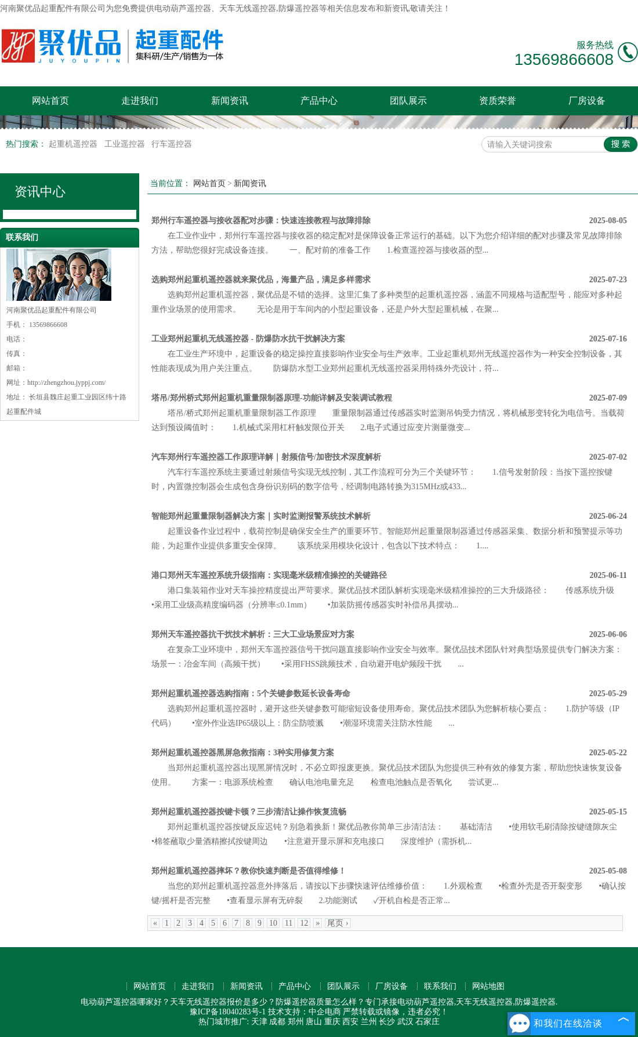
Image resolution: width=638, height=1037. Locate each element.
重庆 (332, 1021)
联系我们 (440, 986)
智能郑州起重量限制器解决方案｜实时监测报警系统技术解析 (261, 516)
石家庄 (427, 1021)
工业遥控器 (125, 144)
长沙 (387, 1021)
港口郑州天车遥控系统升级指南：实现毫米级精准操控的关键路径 (269, 575)
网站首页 (50, 100)
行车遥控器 (171, 144)
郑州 (296, 1021)
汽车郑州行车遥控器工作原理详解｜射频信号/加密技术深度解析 (266, 457)
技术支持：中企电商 (304, 1011)
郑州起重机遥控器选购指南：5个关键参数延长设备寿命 (250, 693)
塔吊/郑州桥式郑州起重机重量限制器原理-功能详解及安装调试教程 (271, 398)
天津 (259, 1021)
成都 (277, 1021)
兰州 (369, 1021)
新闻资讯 (229, 100)
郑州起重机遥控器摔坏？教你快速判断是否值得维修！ (248, 871)
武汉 (405, 1021)
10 (273, 923)
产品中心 (319, 100)
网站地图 (488, 986)
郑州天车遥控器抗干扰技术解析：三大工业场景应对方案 (252, 634)
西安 (350, 1021)
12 (304, 923)
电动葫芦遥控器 (182, 8)
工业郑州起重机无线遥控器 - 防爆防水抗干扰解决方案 (248, 338)
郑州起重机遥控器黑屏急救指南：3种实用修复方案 (242, 752)
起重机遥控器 (74, 144)
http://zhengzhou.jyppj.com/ (66, 383)
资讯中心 (40, 191)
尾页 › (337, 923)
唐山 (314, 1021)
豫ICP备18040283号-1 (228, 1011)
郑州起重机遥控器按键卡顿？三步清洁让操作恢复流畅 (248, 811)
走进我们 (139, 100)
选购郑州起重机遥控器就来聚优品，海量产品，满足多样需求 (261, 279)
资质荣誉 (497, 100)
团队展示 (408, 100)
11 (288, 923)
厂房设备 (587, 100)
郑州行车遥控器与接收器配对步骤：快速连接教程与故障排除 (261, 220)
